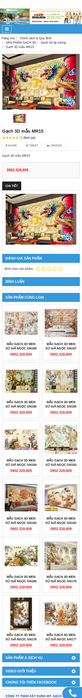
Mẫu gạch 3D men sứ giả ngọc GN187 (61, 346)
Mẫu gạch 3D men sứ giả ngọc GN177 (61, 637)
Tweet (32, 145)
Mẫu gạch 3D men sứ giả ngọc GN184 (21, 463)
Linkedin (54, 145)
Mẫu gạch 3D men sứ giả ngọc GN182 (21, 521)
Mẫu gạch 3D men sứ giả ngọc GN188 (21, 346)
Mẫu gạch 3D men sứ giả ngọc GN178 (21, 637)
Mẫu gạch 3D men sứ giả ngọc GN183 (61, 463)
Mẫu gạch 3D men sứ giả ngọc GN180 (21, 579)
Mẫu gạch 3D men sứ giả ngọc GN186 (21, 404)
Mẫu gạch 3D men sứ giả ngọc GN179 (61, 579)
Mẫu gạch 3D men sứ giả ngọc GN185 (61, 404)
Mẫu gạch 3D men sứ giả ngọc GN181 (61, 521)
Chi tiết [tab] (11, 186)
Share (11, 145)
